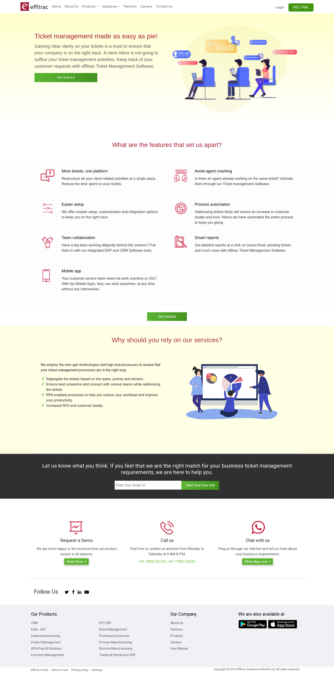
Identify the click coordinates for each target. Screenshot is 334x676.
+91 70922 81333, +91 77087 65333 (167, 561)
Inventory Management (47, 655)
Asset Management (113, 629)
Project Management (46, 642)
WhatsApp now (257, 561)
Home (57, 6)
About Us (71, 6)
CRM (34, 623)
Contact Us (164, 6)
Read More (76, 561)
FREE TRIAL (301, 7)
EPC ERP (105, 623)
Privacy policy (79, 670)
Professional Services (114, 636)
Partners (130, 6)
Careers (146, 6)
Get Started (66, 77)
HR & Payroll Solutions (46, 648)
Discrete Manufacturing (115, 648)
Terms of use (59, 670)
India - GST (38, 629)
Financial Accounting (45, 636)
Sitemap (97, 670)
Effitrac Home (39, 670)
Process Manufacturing (115, 642)
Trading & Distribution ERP (117, 655)
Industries (111, 6)
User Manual (179, 648)
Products (90, 6)
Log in (280, 7)
